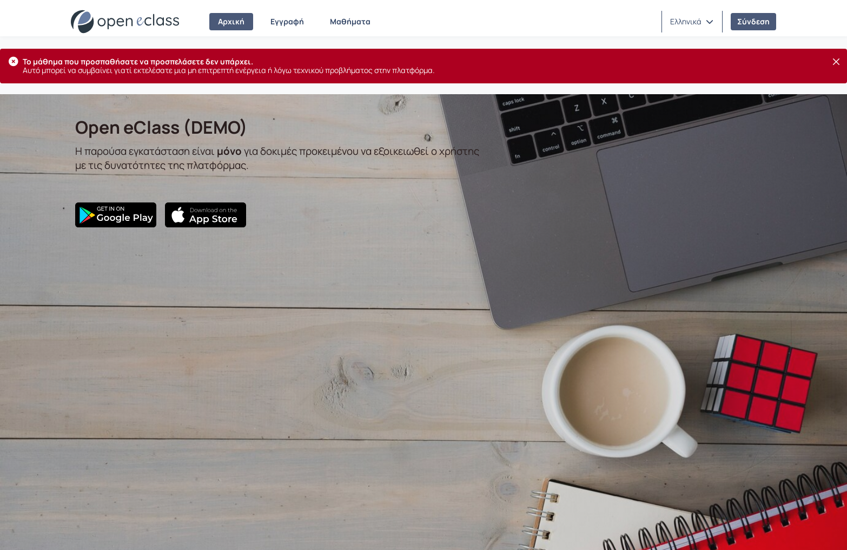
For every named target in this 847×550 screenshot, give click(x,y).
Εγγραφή (287, 21)
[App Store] (205, 214)
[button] (691, 21)
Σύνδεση (753, 21)
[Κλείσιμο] (836, 62)
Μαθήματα (350, 21)
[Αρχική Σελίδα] (125, 21)
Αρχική (231, 21)
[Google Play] (115, 214)
